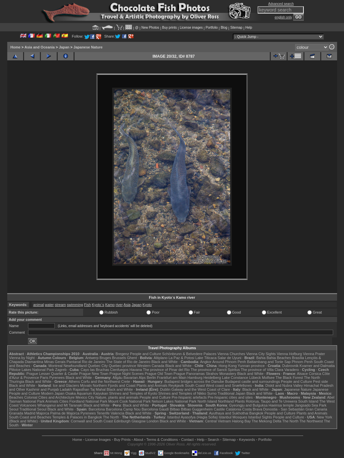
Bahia (261, 358)
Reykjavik (176, 385)
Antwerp (91, 358)
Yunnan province (251, 366)
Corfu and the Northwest (100, 381)
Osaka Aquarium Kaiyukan (86, 393)
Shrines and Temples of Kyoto (133, 393)
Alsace (302, 374)
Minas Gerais (55, 362)
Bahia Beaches (278, 358)
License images (191, 27)
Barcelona (96, 409)
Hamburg (194, 378)
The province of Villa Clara (262, 370)
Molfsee (268, 378)
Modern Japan (52, 393)
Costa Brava (252, 409)
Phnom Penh (302, 362)
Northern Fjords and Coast (114, 385)
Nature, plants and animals (117, 397)
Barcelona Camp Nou (123, 409)
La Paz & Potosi (181, 358)
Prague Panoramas (189, 374)
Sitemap (236, 27)
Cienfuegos (119, 370)
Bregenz (122, 354)
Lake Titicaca (205, 358)
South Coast (195, 385)
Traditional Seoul (33, 409)
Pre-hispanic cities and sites (230, 397)
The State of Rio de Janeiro (128, 362)
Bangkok (256, 413)
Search (213, 440)
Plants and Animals (152, 385)
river (119, 305)
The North (312, 378)
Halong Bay (241, 421)
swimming (75, 305)
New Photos (150, 27)
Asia (127, 305)
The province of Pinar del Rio (166, 370)
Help (248, 27)
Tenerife (103, 413)
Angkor (205, 362)
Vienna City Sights (261, 354)
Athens (74, 381)
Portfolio (211, 27)
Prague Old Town (158, 374)
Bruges (105, 358)
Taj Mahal (98, 389)
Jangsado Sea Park (311, 405)
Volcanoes (27, 405)
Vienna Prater (314, 354)
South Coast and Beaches (30, 417)
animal (38, 305)
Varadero (291, 370)
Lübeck (255, 378)
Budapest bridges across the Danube (194, 381)
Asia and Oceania (39, 47)
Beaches (16, 397)
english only (283, 17)
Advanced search (281, 4)
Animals (52, 401)
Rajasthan (81, 389)
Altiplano (161, 358)
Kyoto (147, 305)
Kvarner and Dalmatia (316, 366)
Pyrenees (56, 378)
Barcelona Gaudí (155, 409)
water (49, 305)
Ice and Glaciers (66, 385)
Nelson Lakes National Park (174, 401)
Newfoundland (75, 366)
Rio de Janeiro (93, 362)
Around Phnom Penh (229, 362)
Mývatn (86, 385)
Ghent (132, 358)
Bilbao (175, 409)
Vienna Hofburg (289, 354)
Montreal (55, 366)
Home (16, 47)
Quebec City (98, 366)
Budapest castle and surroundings (252, 381)
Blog (224, 27)
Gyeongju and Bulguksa (248, 405)
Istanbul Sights (260, 417)
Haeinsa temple (281, 405)
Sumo (212, 393)
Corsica (315, 374)
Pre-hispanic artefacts (189, 397)
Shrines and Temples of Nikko (182, 393)
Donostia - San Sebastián (283, 409)
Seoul (13, 409)
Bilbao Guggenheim (197, 409)
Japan (64, 47)
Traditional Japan (231, 393)
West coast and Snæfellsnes (229, 385)
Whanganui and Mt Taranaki (59, 405)
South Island (308, 401)
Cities (64, 401)
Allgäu (117, 378)
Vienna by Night (22, 358)
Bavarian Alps (135, 378)
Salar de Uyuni (229, 358)
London (152, 421)
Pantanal (74, 362)
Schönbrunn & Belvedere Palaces (189, 354)
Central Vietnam (218, 421)
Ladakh (66, 389)
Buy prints (169, 27)
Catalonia (233, 409)
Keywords (247, 440)
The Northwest (311, 421)
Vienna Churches (231, 354)
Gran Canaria (316, 409)
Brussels (119, 358)
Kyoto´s (98, 305)
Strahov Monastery (221, 374)
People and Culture (145, 354)
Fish (87, 305)
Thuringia (16, 381)
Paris (44, 378)
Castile (219, 409)
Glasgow (139, 421)
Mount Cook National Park (129, 401)
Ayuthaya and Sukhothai (228, 413)
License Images (98, 440)
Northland (226, 401)
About (138, 440)
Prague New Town (94, 374)
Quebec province (122, 366)
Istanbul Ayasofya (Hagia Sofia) (192, 417)
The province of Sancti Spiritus (215, 370)
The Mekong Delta (266, 421)
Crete (125, 381)
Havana (136, 370)
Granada (16, 413)
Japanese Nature (88, 47)
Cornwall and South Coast (92, 421)
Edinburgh (122, 421)
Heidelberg (212, 378)
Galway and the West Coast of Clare (201, 389)
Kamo (110, 305)
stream (60, 305)
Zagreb (61, 370)
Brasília (298, 358)
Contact (187, 440)
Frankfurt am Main (171, 378)
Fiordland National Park (88, 401)
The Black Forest (289, 378)
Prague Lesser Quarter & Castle (52, 374)
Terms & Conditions (162, 440)
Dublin (165, 389)
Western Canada (150, 366)
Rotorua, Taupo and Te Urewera (271, 401)
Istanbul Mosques (233, 417)
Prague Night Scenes (126, 374)
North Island (207, 401)
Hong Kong (228, 366)
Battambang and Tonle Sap (269, 362)
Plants (240, 401)
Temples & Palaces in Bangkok (77, 417)
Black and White (164, 362)
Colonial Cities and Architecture (49, 397)
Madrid (29, 413)
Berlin (151, 378)
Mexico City (85, 397)
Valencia (117, 413)
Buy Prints (122, 440)
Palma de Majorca (64, 413)
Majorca (42, 413)
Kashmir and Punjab (42, 389)
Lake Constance (235, 378)
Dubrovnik (290, 366)
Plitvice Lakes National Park (31, 370)
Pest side (320, 381)
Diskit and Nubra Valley (284, 385)
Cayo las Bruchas (95, 370)
